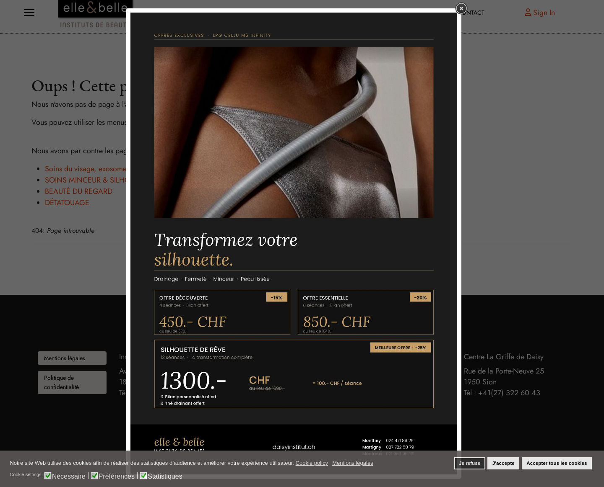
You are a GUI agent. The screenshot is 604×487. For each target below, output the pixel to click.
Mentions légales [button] (352, 463)
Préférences (117, 476)
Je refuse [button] (469, 463)
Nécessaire (69, 476)
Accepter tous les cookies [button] (556, 463)
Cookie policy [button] (312, 463)
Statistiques (165, 476)
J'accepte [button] (503, 463)
